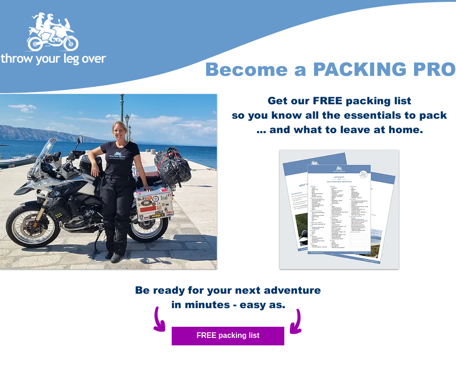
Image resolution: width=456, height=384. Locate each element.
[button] (108, 181)
